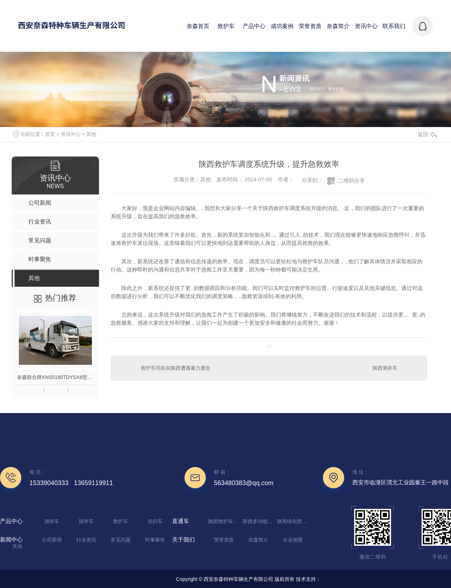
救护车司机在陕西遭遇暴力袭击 (175, 368)
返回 (427, 134)
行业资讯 (86, 540)
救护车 (120, 521)
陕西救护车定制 (224, 521)
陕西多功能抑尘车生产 (259, 521)
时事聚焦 (155, 540)
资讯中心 (71, 134)
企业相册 (293, 540)
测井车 (51, 521)
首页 (50, 134)
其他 (91, 134)
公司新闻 (52, 540)
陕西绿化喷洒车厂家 (293, 521)
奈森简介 (258, 540)
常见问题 (121, 540)
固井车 (86, 521)
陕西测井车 (385, 368)
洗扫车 (155, 521)
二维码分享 (351, 180)
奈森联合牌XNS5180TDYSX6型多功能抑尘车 (55, 377)
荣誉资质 (224, 540)
